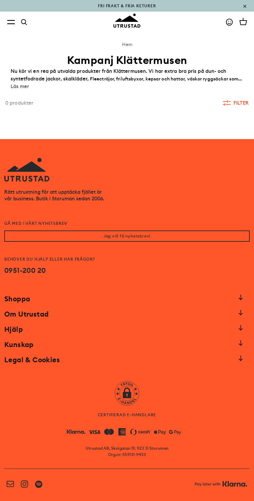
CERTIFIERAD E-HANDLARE (127, 415)
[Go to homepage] (127, 21)
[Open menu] (11, 22)
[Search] (24, 22)
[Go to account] (229, 22)
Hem (127, 44)
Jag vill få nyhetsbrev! (127, 236)
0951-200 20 (25, 270)
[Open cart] (243, 21)
